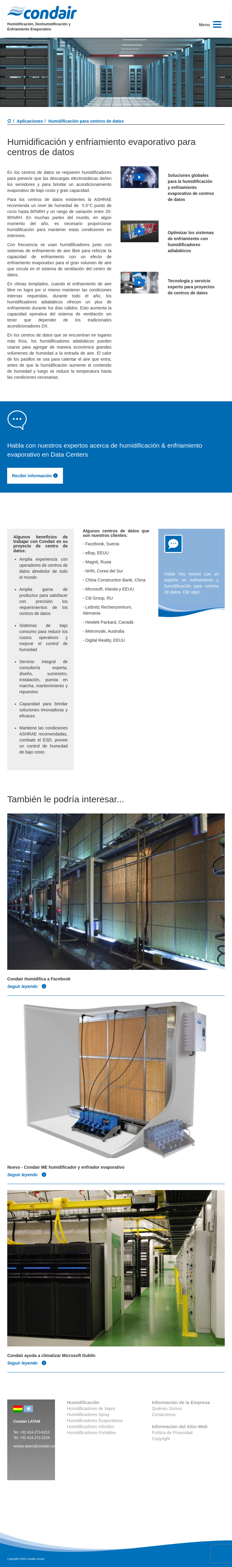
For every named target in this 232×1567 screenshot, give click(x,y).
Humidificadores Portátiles (91, 1432)
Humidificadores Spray (88, 1414)
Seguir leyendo (27, 986)
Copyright (161, 1438)
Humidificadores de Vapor (91, 1408)
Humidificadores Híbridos (90, 1426)
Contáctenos (164, 1414)
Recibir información (35, 475)
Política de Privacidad (172, 1432)
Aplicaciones (30, 121)
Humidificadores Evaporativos (95, 1420)
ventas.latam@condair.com (35, 1446)
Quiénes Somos (167, 1408)
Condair (42, 12)
